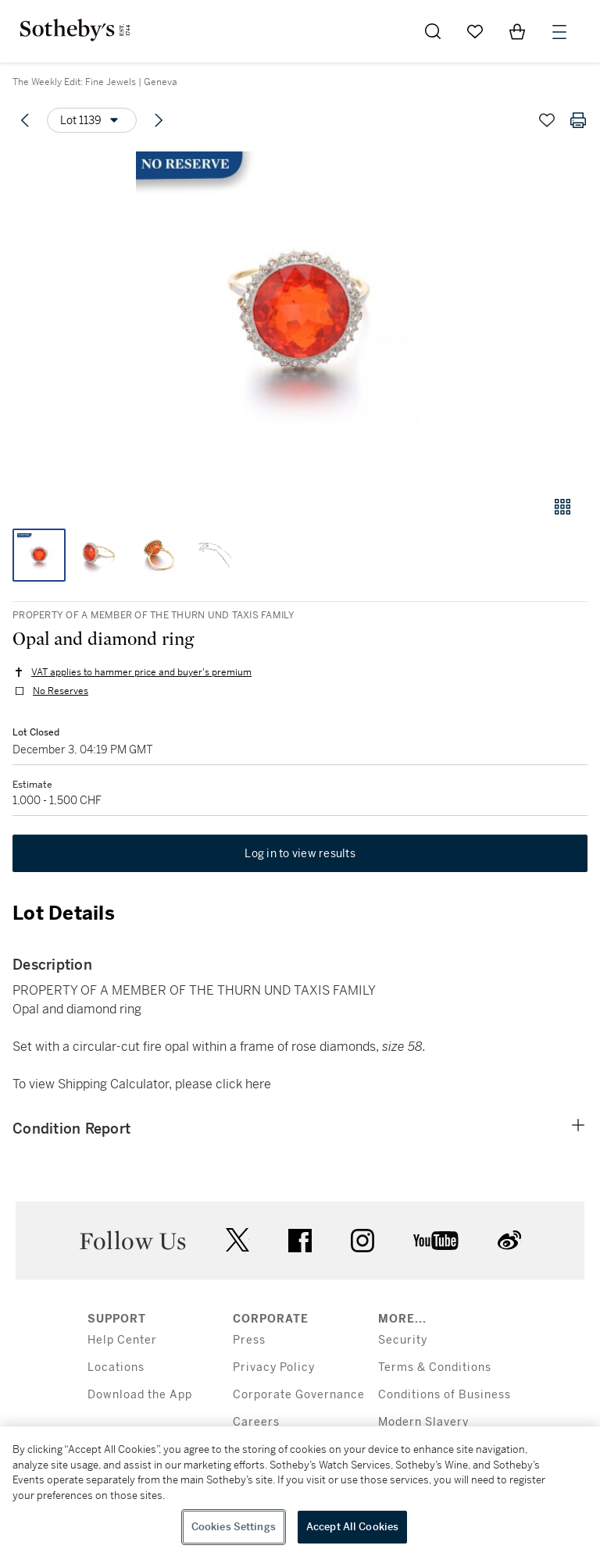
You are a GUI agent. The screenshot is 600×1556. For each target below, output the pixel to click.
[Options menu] (92, 120)
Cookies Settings (233, 1526)
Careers (256, 1422)
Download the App (140, 1394)
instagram (362, 1240)
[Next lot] (158, 120)
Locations (116, 1367)
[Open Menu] (559, 32)
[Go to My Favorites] (475, 31)
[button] (300, 315)
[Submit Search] (433, 31)
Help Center (122, 1340)
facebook (300, 1240)
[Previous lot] (25, 120)
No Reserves (60, 691)
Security (402, 1340)
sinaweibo (509, 1240)
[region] (300, 1491)
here (258, 1084)
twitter (237, 1240)
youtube (436, 1240)
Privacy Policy (274, 1367)
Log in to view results (300, 853)
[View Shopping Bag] (517, 31)
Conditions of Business (444, 1394)
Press (249, 1340)
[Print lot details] (578, 120)
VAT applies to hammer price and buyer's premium (141, 672)
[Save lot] (546, 120)
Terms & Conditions (434, 1367)
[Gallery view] (562, 506)
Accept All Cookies (352, 1526)
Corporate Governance (299, 1394)
